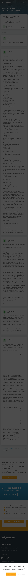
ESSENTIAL (22, 574)
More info (3, 574)
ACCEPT (11, 574)
